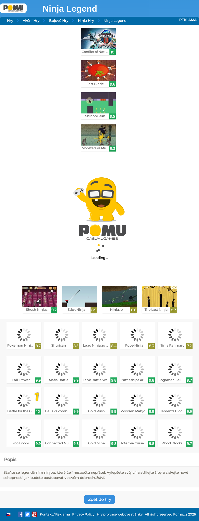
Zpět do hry (99, 499)
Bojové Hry (58, 20)
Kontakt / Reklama (55, 514)
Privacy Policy (83, 514)
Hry (10, 20)
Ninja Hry (86, 20)
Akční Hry (31, 20)
